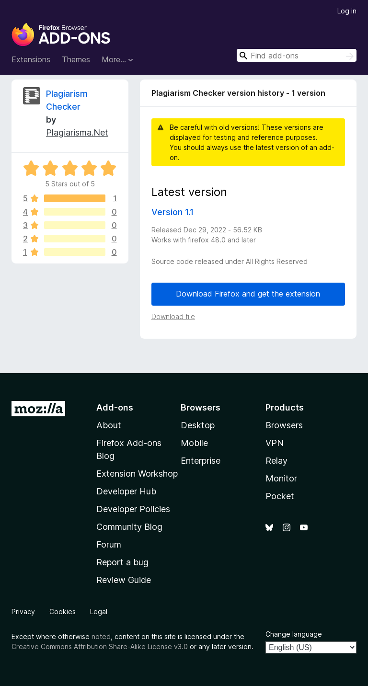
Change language (293, 634)
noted (101, 636)
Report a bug (122, 562)
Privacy (23, 611)
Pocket (279, 496)
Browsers (284, 425)
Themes (76, 59)
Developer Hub (126, 491)
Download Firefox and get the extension (248, 293)
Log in (346, 11)
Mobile (194, 443)
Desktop (198, 425)
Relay (276, 461)
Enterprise (200, 461)
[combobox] (296, 55)
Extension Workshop (137, 474)
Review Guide (123, 580)
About (108, 425)
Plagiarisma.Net (77, 132)
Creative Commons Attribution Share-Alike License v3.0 (100, 646)
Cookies (62, 611)
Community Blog (129, 527)
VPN (274, 443)
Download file (173, 316)
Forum (108, 544)
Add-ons (114, 407)
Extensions (31, 59)
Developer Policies (133, 509)
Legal (98, 611)
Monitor (281, 478)
